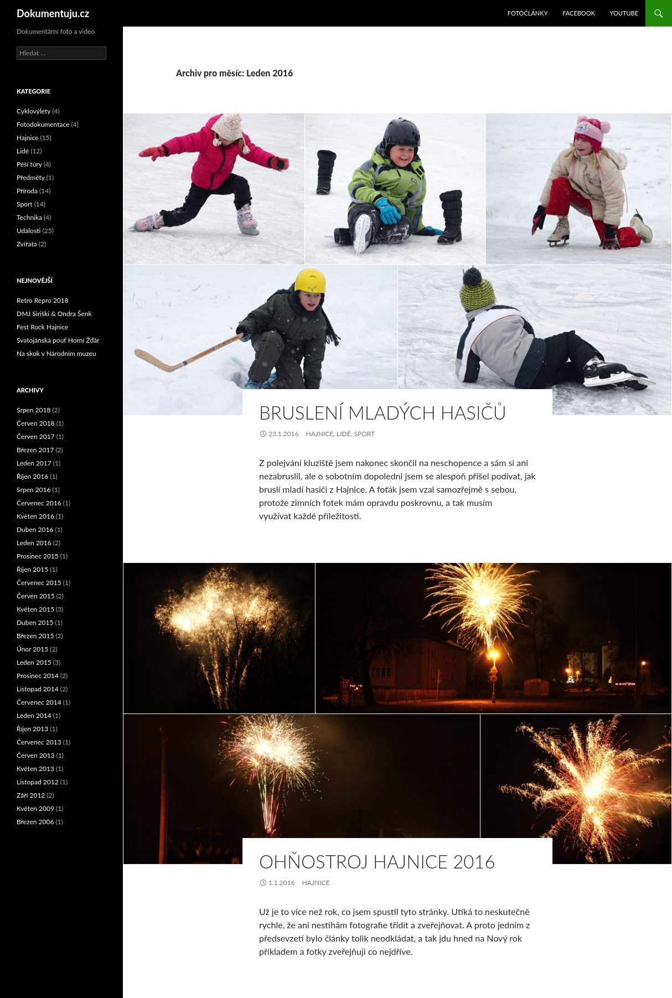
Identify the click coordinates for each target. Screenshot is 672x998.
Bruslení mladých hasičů (382, 412)
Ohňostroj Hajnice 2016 (377, 861)
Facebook (578, 13)
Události (29, 230)
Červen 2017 (36, 436)
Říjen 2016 (32, 476)
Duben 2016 (35, 529)
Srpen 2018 (33, 410)
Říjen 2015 (32, 569)
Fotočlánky (528, 13)
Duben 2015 (35, 622)
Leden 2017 (34, 463)
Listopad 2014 (38, 689)
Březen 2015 (35, 636)
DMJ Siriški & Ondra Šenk (54, 313)
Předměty (31, 177)
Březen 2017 (35, 450)
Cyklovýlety (33, 111)
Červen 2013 (36, 755)
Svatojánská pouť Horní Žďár (58, 340)
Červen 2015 (36, 596)
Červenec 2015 (39, 582)
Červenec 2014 (39, 702)
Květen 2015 (35, 609)
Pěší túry (29, 164)
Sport (364, 434)
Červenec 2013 (39, 742)
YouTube (624, 13)
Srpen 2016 (33, 489)
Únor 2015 (32, 649)
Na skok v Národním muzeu (56, 353)
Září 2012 (31, 795)
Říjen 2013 (32, 729)
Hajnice (319, 434)
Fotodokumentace (43, 124)
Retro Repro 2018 (43, 300)
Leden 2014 (34, 715)
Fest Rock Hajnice (42, 327)
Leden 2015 (34, 662)
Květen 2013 (35, 768)
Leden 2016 (34, 543)
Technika (29, 217)
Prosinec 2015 (38, 556)
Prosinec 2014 (38, 675)
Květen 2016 (35, 516)
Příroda (27, 191)
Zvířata (27, 244)
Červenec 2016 (39, 503)
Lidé (344, 434)
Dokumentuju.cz (53, 13)
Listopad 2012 (38, 782)
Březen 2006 (35, 822)
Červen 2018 (36, 423)
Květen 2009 (35, 808)
